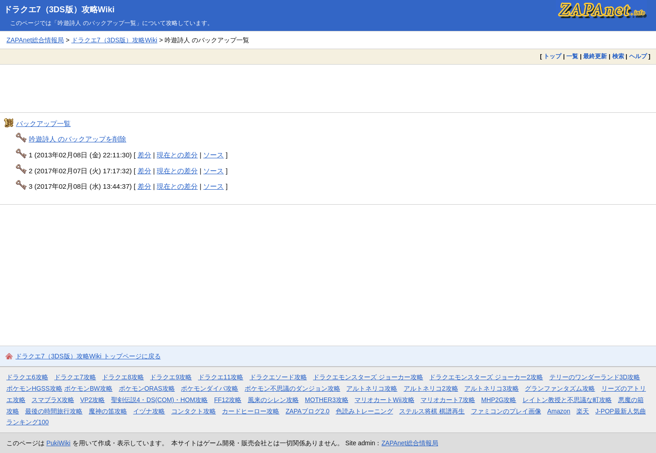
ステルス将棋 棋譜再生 (432, 411)
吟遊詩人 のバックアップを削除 (77, 139)
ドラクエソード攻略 (278, 377)
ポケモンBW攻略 (88, 388)
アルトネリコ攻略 (371, 388)
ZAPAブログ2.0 (307, 411)
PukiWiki (58, 443)
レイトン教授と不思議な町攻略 (567, 399)
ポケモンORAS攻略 (147, 388)
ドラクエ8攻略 (123, 377)
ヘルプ (638, 56)
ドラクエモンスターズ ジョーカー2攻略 (486, 377)
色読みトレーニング (364, 411)
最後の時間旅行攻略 (53, 411)
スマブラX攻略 (52, 399)
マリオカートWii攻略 (384, 399)
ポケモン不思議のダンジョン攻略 (292, 388)
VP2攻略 (92, 399)
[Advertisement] (328, 88)
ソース (213, 155)
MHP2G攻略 (498, 399)
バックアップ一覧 (43, 123)
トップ (552, 56)
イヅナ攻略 (149, 411)
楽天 (582, 411)
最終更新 (595, 56)
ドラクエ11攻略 (220, 377)
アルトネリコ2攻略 (431, 388)
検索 (618, 56)
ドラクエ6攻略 (27, 377)
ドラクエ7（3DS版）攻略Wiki (59, 9)
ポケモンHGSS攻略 (34, 388)
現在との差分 (177, 155)
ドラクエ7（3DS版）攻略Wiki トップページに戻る (88, 356)
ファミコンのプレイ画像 (506, 411)
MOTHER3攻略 (326, 399)
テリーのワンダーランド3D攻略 (595, 377)
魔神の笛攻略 (108, 411)
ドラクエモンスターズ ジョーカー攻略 (368, 377)
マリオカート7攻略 (447, 399)
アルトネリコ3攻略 (491, 388)
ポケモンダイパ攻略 (209, 388)
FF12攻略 (227, 399)
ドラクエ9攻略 (171, 377)
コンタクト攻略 (193, 411)
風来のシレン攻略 (273, 399)
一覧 (572, 56)
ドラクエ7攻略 (75, 377)
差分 (144, 155)
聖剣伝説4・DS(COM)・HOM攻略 (159, 399)
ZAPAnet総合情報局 (35, 40)
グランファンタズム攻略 (560, 388)
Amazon (558, 411)
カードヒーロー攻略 (250, 411)
